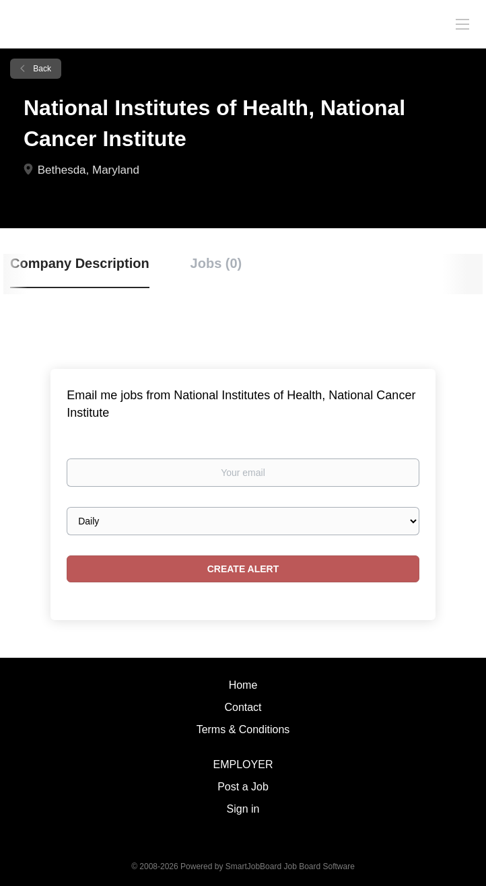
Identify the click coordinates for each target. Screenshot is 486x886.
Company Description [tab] (79, 263)
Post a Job (243, 786)
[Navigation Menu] (462, 23)
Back (41, 68)
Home (243, 685)
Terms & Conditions (243, 729)
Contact (242, 707)
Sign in (243, 809)
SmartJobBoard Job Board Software (290, 866)
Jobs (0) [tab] (216, 263)
